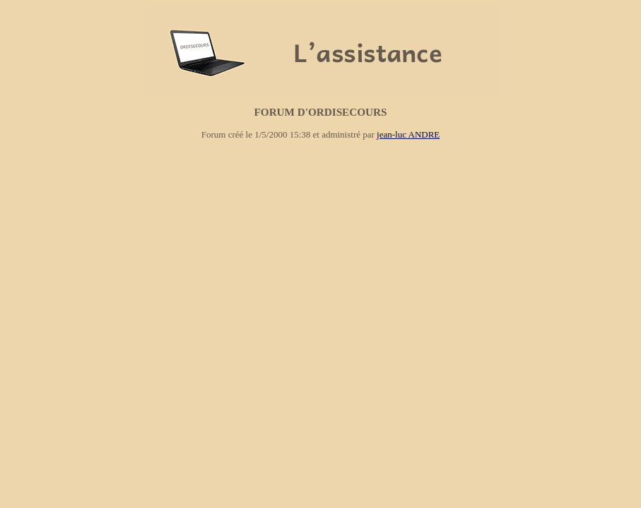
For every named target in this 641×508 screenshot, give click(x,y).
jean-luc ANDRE (408, 134)
